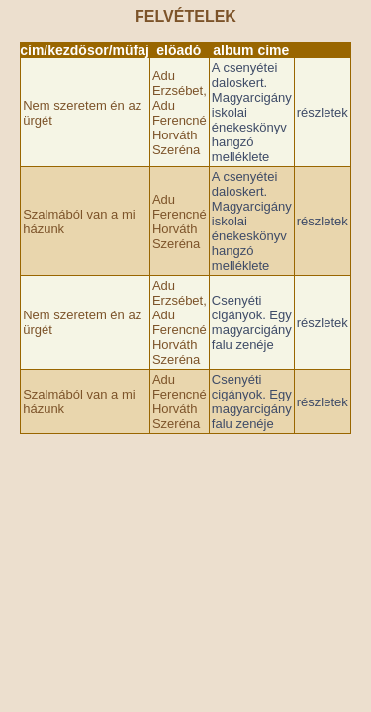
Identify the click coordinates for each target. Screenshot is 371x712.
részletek (322, 112)
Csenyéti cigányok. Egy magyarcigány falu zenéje (252, 322)
